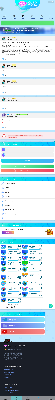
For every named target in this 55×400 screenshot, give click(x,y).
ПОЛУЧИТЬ (8, 232)
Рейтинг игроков (8, 201)
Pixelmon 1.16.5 (34, 274)
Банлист (5, 205)
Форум (3, 18)
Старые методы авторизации (27, 173)
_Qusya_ (11, 114)
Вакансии (6, 377)
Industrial (32, 257)
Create (31, 288)
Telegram (9, 319)
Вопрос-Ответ (7, 209)
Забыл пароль (21, 170)
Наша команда (8, 376)
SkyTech (32, 246)
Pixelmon (32, 263)
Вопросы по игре (34, 28)
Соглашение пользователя (11, 390)
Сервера (32, 18)
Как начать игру (8, 369)
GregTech (11, 263)
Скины (5, 192)
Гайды (41, 18)
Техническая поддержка (11, 214)
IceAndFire (11, 282)
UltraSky (32, 268)
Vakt (8, 37)
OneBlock (11, 277)
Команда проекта (8, 218)
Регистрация (21, 166)
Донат (22, 18)
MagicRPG (32, 252)
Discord (8, 325)
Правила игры (8, 389)
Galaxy (10, 257)
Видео (50, 18)
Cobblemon (12, 288)
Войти (27, 160)
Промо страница (8, 387)
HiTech (10, 246)
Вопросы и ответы (22, 28)
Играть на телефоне (27, 23)
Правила (13, 18)
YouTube (8, 332)
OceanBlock (33, 282)
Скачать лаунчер (8, 183)
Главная (6, 28)
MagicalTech (12, 268)
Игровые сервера (9, 372)
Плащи (5, 196)
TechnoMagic (12, 252)
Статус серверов (8, 392)
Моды (5, 188)
